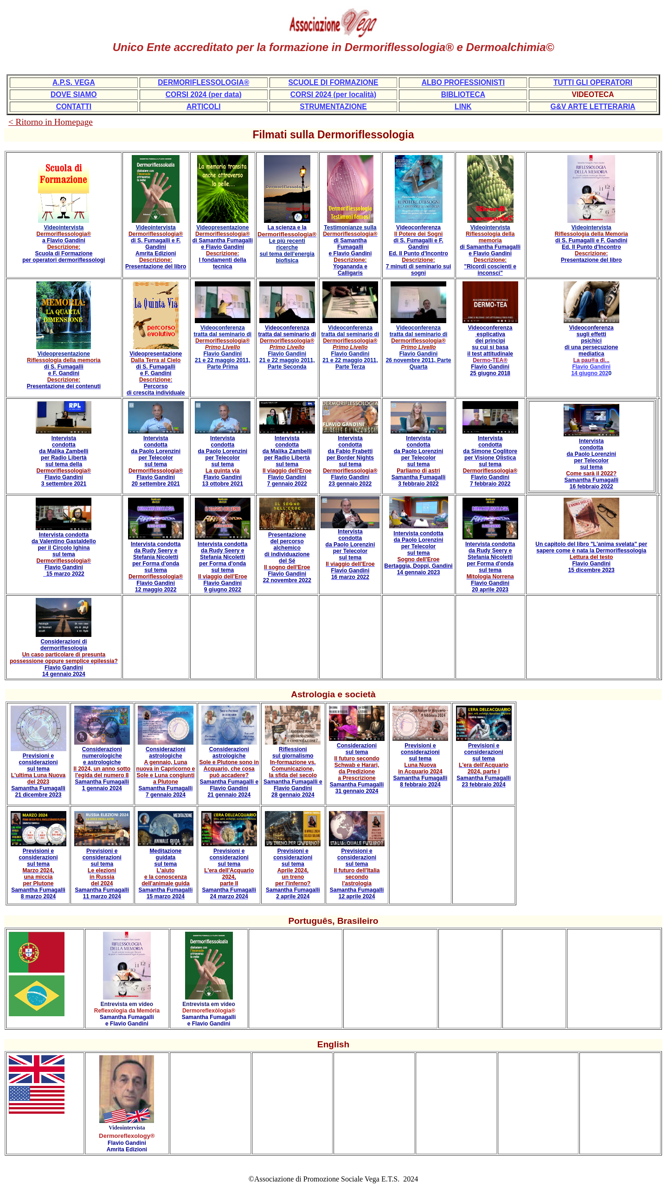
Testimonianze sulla (350, 227)
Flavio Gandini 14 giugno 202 (590, 370)
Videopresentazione (222, 227)
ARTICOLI (203, 106)
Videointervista (64, 227)
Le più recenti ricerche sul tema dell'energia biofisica (287, 251)
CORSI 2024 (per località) (333, 94)
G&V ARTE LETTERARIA (593, 106)
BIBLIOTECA (463, 94)
